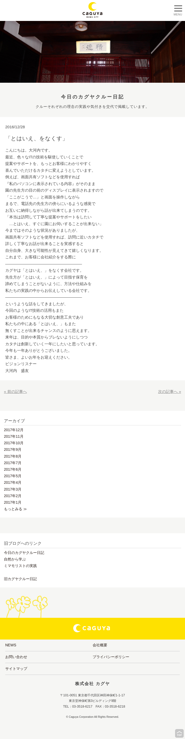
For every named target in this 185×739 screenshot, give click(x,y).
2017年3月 (12, 489)
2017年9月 (12, 449)
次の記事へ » (169, 391)
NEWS (10, 645)
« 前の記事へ (15, 391)
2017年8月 (12, 456)
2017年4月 (12, 482)
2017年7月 (12, 463)
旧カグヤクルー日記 (20, 579)
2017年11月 (14, 436)
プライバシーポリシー (111, 657)
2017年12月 (14, 430)
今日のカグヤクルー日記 (24, 553)
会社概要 (100, 645)
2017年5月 (12, 476)
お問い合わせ (16, 657)
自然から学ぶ (15, 559)
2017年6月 (12, 469)
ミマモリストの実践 (20, 566)
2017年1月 (12, 502)
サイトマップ (16, 668)
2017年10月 (14, 443)
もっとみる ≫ (15, 509)
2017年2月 (12, 496)
